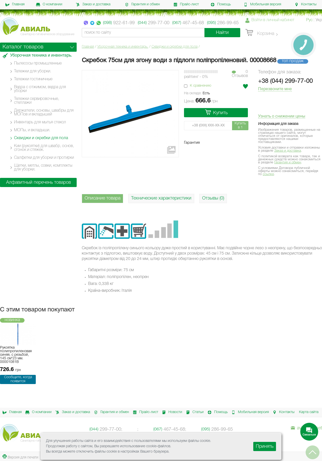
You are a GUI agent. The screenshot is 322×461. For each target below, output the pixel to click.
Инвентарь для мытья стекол (40, 122)
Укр (319, 20)
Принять (264, 446)
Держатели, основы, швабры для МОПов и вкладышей (44, 112)
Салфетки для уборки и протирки (44, 158)
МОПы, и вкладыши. (32, 130)
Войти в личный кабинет (272, 20)
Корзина (259, 33)
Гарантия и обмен (142, 5)
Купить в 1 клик (240, 126)
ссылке (268, 174)
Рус (309, 20)
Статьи (194, 412)
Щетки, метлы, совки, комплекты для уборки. (43, 167)
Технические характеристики (161, 198)
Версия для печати (20, 456)
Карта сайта (308, 412)
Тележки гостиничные (33, 79)
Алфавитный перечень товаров (38, 182)
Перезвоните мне (275, 89)
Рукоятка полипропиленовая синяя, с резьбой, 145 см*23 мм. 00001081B (16, 355)
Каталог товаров (23, 47)
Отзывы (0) (213, 198)
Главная (15, 5)
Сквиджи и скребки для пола (175, 46)
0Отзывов (240, 74)
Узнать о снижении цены (281, 116)
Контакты (305, 5)
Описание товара (102, 198)
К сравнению (200, 85)
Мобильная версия (262, 5)
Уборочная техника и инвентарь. (122, 46)
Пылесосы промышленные (38, 63)
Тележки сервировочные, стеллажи (36, 100)
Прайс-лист (186, 5)
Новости (171, 412)
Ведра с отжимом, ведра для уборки (40, 89)
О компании (49, 5)
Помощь (221, 5)
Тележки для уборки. (32, 71)
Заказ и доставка (93, 5)
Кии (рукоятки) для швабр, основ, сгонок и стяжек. (44, 148)
